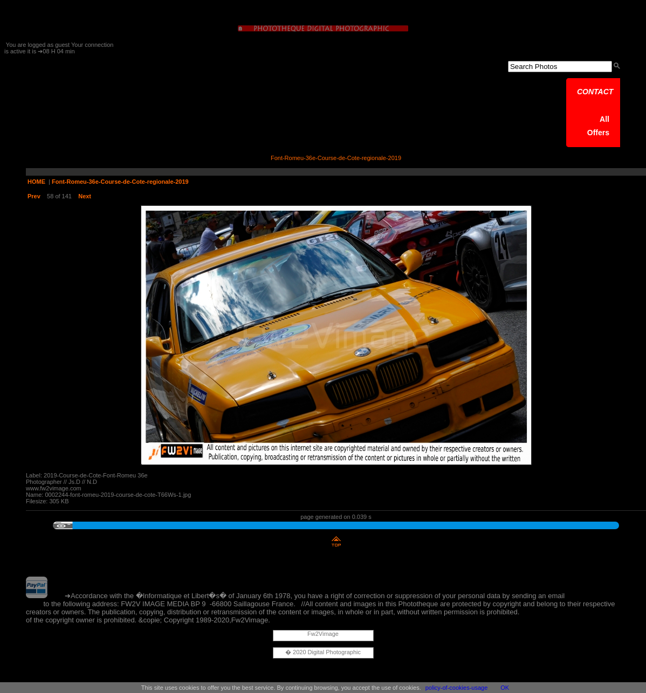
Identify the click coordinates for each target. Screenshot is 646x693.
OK (504, 687)
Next (84, 196)
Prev (34, 196)
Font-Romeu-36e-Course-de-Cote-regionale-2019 (120, 181)
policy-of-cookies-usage (456, 687)
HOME (36, 181)
